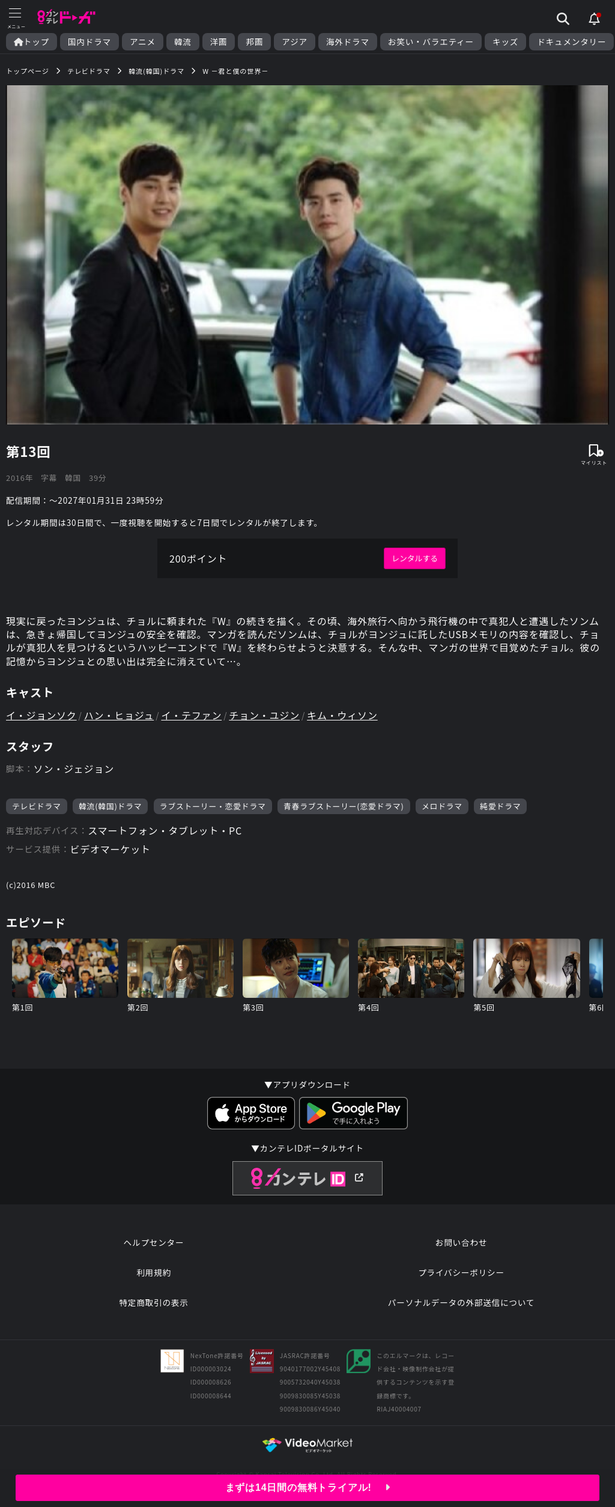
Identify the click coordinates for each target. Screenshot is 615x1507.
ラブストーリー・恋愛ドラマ (213, 806)
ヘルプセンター (154, 1242)
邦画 (254, 41)
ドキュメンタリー (571, 41)
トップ (31, 41)
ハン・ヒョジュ (119, 715)
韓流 (183, 41)
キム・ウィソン (342, 715)
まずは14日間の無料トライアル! (307, 1487)
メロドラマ (442, 806)
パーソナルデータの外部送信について (461, 1302)
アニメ (143, 41)
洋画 (219, 41)
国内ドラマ (89, 41)
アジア (295, 41)
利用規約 (153, 1272)
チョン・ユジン (264, 715)
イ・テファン (191, 715)
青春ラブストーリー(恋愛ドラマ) (343, 806)
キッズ (505, 41)
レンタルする (415, 558)
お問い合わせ (461, 1242)
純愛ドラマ (500, 806)
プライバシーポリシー (461, 1272)
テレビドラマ (36, 806)
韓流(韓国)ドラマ (110, 806)
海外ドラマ (347, 41)
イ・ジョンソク (41, 715)
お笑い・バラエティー (431, 41)
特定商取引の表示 (153, 1302)
